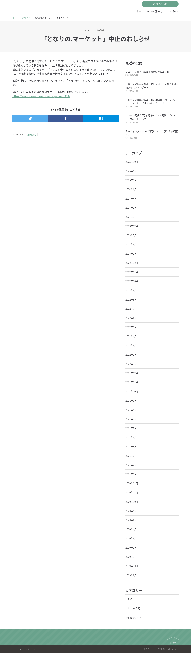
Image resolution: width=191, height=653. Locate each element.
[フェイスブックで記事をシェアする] (65, 118)
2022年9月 (131, 290)
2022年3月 (131, 345)
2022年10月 (131, 281)
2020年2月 (131, 547)
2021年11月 (131, 382)
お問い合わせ (160, 4)
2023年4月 (131, 244)
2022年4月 (131, 336)
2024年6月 (131, 189)
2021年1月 (131, 474)
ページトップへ (173, 642)
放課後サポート (133, 617)
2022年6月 (131, 318)
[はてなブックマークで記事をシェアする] (101, 118)
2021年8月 (131, 410)
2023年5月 (131, 235)
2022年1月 (131, 364)
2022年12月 (131, 262)
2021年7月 (131, 419)
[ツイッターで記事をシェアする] (30, 118)
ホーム (139, 11)
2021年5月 (131, 437)
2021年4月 (131, 446)
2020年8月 (131, 511)
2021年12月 (131, 373)
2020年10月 (131, 501)
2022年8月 (131, 299)
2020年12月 (131, 483)
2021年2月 (131, 465)
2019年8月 (131, 575)
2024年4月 (131, 198)
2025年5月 (131, 170)
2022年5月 (131, 327)
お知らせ (174, 11)
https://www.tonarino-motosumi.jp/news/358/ (41, 96)
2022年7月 (131, 308)
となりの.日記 (132, 608)
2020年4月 (131, 529)
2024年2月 (131, 207)
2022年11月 (131, 272)
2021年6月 (131, 428)
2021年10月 (131, 391)
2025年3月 (131, 180)
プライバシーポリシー (25, 649)
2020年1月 (131, 556)
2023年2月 (131, 253)
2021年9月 (131, 400)
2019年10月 (131, 566)
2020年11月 (131, 492)
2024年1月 (131, 216)
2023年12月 (131, 226)
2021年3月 (131, 455)
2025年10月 (131, 161)
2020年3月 (131, 538)
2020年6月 (131, 520)
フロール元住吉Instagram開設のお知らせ (147, 71)
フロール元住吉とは (156, 11)
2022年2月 (131, 354)
